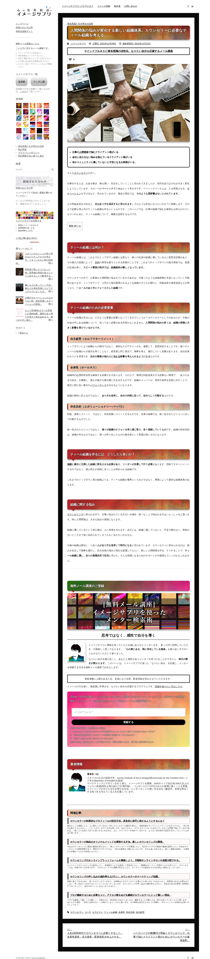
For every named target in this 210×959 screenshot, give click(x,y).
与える (116, 356)
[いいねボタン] (70, 59)
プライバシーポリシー (29, 152)
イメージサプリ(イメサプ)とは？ (77, 6)
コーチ (88, 912)
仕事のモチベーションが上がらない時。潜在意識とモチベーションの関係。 (39, 301)
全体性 (121, 912)
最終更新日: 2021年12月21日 (137, 43)
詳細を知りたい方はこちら (169, 686)
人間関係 (83, 152)
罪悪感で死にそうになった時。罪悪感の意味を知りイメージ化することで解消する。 (39, 272)
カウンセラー (81, 173)
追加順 (21, 81)
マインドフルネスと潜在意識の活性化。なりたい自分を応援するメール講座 (128, 51)
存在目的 (130, 912)
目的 (97, 262)
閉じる (77, 226)
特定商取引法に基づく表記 (31, 156)
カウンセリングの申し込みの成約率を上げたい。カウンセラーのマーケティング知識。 (115, 877)
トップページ (22, 23)
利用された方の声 (24, 27)
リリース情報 (103, 6)
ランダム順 (39, 81)
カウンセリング (75, 514)
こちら (23, 91)
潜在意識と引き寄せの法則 (80, 23)
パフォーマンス (98, 385)
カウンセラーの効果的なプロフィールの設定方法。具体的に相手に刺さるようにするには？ (117, 821)
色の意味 (22, 149)
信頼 (69, 464)
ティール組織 (110, 912)
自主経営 (140, 912)
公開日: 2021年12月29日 (104, 43)
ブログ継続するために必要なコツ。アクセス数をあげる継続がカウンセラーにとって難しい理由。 (121, 895)
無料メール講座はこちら (27, 43)
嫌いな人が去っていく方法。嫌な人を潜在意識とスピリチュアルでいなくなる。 (39, 288)
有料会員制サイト (24, 31)
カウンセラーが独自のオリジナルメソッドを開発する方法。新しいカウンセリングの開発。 (117, 842)
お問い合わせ (130, 6)
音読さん (24, 333)
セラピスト (97, 912)
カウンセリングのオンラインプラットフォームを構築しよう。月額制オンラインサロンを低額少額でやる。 (125, 861)
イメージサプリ (78, 43)
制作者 (117, 6)
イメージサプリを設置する (29, 220)
